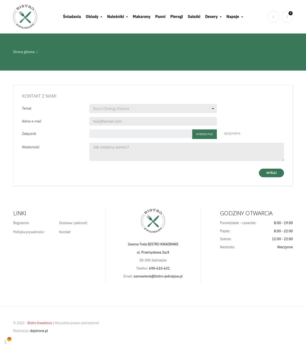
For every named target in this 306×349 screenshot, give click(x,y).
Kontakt (65, 232)
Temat (26, 108)
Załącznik (29, 134)
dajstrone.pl (39, 331)
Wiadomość (30, 147)
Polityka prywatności (28, 232)
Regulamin (21, 223)
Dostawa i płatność (73, 223)
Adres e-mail (31, 121)
